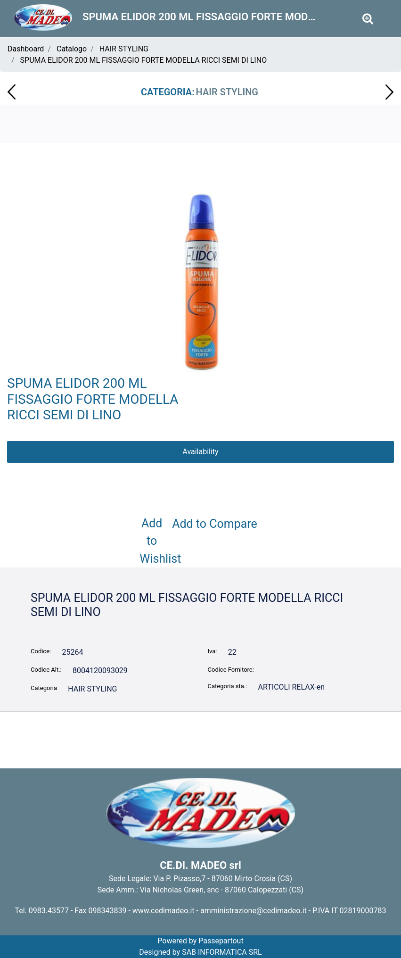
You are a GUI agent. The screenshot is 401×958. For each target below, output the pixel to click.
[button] (200, 276)
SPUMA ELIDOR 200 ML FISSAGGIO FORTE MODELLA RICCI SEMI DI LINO (143, 60)
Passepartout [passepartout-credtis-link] (220, 940)
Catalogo (72, 48)
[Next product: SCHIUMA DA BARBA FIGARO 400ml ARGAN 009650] (389, 92)
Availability (200, 451)
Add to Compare (214, 524)
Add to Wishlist (153, 541)
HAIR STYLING (123, 48)
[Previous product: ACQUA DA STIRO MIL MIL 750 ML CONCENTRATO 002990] (11, 92)
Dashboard (26, 48)
